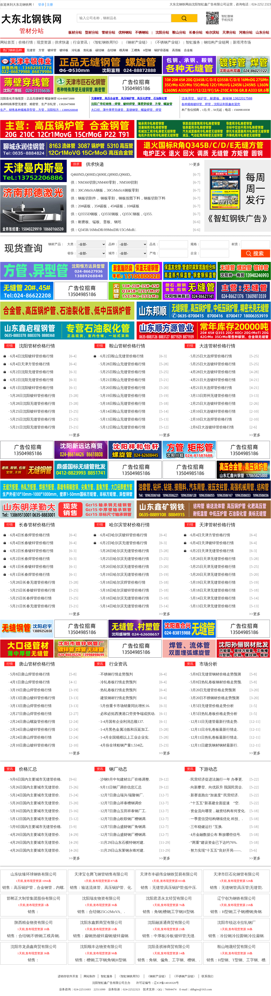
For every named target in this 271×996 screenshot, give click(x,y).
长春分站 (195, 32)
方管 (41, 50)
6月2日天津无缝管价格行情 (212, 551)
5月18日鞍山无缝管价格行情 (122, 403)
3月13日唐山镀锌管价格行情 (32, 698)
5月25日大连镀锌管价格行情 (213, 364)
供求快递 (62, 42)
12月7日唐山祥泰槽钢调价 (121, 803)
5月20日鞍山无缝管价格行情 (122, 388)
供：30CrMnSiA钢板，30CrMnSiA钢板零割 (105, 190)
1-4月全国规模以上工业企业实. (124, 737)
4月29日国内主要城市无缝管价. (35, 835)
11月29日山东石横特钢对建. (122, 842)
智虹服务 (193, 42)
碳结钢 (99, 50)
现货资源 (44, 42)
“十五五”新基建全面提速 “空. (215, 803)
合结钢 (111, 50)
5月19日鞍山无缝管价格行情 (122, 395)
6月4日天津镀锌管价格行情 (212, 543)
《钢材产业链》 (136, 42)
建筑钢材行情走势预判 (118, 698)
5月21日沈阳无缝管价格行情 (32, 427)
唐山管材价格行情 (37, 663)
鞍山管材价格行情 (127, 345)
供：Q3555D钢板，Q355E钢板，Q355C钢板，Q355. (111, 214)
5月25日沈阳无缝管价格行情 (32, 419)
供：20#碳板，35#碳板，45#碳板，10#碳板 (105, 206)
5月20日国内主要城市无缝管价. (35, 803)
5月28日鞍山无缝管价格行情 (122, 364)
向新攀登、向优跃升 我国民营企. (217, 787)
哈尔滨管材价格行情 (129, 524)
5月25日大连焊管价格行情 (211, 356)
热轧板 (87, 50)
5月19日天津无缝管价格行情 (213, 582)
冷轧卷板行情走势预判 (118, 682)
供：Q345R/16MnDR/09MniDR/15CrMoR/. (103, 230)
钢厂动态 (118, 769)
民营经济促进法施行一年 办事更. (217, 779)
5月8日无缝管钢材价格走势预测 (216, 674)
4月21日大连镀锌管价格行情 (213, 380)
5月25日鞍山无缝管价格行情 (122, 372)
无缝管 (31, 50)
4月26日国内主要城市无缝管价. (35, 850)
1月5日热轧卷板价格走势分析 (214, 714)
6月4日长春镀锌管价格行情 (31, 543)
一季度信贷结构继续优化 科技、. (217, 819)
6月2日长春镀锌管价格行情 (31, 551)
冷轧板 (75, 50)
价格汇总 (28, 769)
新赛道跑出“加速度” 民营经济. (215, 795)
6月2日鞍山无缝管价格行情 (122, 356)
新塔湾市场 (242, 42)
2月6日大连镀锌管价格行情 (212, 427)
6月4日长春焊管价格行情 (30, 535)
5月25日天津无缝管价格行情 (213, 566)
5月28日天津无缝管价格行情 (213, 559)
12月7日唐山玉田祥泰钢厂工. (123, 811)
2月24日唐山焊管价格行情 (31, 737)
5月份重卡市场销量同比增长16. (125, 706)
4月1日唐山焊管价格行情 (30, 682)
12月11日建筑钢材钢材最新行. (214, 745)
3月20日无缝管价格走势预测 (213, 690)
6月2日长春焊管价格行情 (30, 559)
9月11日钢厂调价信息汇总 (121, 787)
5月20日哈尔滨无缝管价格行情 (124, 566)
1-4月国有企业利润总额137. (122, 721)
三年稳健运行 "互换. (207, 827)
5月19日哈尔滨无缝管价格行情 (124, 574)
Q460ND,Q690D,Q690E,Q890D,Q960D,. (101, 174)
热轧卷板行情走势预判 (118, 690)
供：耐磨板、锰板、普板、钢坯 (96, 222)
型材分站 (92, 32)
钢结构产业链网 (216, 42)
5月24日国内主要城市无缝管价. (35, 795)
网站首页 (7, 42)
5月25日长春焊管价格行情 (31, 598)
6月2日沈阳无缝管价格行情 (31, 372)
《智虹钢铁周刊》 (105, 42)
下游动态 (208, 769)
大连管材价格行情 (217, 345)
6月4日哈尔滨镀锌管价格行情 (123, 535)
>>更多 (194, 164)
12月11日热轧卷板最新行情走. (214, 737)
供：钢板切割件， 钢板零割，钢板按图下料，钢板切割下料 (118, 198)
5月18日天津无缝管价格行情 (213, 590)
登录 (41, 4)
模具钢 (123, 50)
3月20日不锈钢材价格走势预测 (215, 698)
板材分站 (75, 32)
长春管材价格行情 (37, 524)
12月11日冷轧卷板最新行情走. (214, 729)
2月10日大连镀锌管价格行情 (213, 411)
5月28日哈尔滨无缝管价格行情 (124, 551)
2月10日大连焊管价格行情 (211, 419)
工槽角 (135, 50)
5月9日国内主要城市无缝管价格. (36, 827)
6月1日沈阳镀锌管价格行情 (31, 388)
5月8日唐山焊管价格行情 (30, 674)
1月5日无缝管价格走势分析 (212, 706)
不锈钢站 (142, 32)
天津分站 (229, 32)
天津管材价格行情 (217, 524)
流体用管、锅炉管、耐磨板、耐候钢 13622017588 (216, 98)
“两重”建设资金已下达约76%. (214, 842)
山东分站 (262, 32)
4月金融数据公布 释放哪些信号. (216, 835)
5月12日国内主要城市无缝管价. (35, 819)
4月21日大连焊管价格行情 (211, 388)
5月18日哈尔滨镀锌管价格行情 (124, 590)
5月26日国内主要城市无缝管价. (35, 787)
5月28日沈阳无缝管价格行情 (32, 403)
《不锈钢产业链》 (167, 42)
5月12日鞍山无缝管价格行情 (122, 427)
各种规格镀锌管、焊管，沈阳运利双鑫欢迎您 (210, 104)
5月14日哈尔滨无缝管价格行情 (124, 606)
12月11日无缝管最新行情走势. (214, 721)
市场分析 (208, 663)
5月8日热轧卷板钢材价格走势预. (216, 682)
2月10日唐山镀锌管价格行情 (32, 745)
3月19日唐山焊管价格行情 (31, 690)
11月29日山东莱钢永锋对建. (122, 850)
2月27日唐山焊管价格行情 (31, 714)
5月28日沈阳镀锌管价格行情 (32, 395)
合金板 (188, 50)
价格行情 (25, 42)
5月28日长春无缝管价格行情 (32, 582)
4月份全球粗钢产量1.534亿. (122, 745)
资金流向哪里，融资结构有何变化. (218, 811)
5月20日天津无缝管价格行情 (213, 574)
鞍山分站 (179, 32)
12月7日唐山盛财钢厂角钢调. (123, 827)
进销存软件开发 (68, 976)
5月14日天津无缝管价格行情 (213, 598)
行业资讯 (80, 42)
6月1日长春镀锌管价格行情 (31, 566)
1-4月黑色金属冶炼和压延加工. (124, 729)
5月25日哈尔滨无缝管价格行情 (124, 559)
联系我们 (207, 976)
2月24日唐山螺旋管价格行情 (32, 721)
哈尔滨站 (212, 32)
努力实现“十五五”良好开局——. (216, 850)
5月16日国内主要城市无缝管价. (35, 811)
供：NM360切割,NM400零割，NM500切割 (104, 182)
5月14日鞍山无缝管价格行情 (122, 411)
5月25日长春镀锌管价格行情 (32, 590)
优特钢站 (125, 32)
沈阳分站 (162, 32)
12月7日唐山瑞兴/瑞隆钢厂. (122, 795)
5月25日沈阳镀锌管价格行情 (32, 411)
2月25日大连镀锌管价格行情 (213, 403)
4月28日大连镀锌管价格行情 (213, 372)
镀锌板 (64, 50)
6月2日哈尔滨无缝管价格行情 (123, 543)
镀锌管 (52, 50)
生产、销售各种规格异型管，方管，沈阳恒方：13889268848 (39, 109)
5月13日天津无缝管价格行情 (213, 606)
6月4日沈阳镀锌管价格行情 (31, 356)
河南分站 (246, 32)
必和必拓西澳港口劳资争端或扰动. (127, 714)
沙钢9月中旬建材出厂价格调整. (125, 779)
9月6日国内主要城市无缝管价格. (36, 779)
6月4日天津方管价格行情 (30, 364)
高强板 (176, 50)
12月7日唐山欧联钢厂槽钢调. (123, 819)
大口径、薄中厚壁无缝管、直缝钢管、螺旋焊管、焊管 (126, 109)
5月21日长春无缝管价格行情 (32, 606)
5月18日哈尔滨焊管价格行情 (122, 582)
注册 (50, 4)
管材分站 (108, 32)
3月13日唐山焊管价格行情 (31, 706)
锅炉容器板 (161, 50)
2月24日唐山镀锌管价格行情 (32, 729)
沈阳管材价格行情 (37, 345)
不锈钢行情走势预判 (116, 674)
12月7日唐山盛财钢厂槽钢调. (123, 835)
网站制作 (89, 976)
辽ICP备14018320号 (166, 982)
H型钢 (147, 50)
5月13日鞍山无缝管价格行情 (122, 419)
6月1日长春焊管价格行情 (30, 574)
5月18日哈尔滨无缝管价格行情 (124, 598)
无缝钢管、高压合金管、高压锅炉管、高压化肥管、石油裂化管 (129, 98)
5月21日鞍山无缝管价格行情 (122, 380)
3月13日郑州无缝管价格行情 (213, 395)
